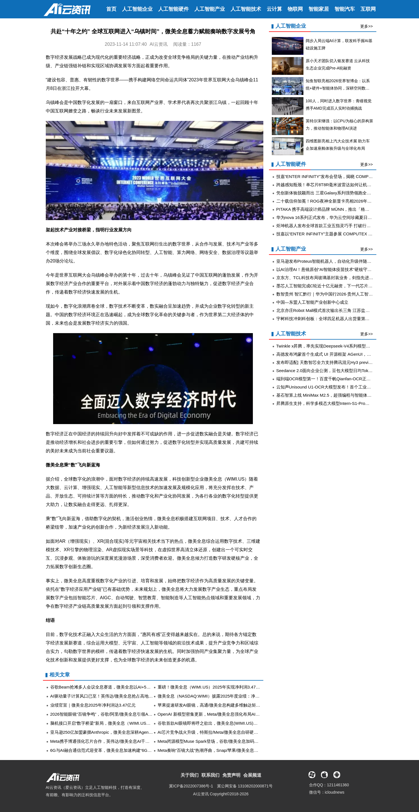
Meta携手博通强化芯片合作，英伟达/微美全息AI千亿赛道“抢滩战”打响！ (118, 741)
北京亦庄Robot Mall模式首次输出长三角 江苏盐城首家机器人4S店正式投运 (346, 310)
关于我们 (190, 775)
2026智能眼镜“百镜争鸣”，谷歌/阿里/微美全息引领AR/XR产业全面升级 (117, 714)
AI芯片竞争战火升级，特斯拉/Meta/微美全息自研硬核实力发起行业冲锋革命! (230, 732)
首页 (111, 9)
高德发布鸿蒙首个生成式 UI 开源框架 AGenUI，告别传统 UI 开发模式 (341, 354)
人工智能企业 (137, 9)
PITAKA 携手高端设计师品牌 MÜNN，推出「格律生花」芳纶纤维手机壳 (344, 209)
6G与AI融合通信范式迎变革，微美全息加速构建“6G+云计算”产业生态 (115, 750)
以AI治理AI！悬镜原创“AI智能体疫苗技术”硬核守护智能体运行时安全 (341, 269)
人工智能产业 (209, 9)
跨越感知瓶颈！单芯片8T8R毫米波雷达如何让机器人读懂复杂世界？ (340, 184)
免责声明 (231, 775)
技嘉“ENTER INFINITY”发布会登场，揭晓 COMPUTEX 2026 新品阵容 (342, 176)
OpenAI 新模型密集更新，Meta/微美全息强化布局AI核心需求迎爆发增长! (226, 714)
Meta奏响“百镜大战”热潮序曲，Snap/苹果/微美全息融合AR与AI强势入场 (226, 750)
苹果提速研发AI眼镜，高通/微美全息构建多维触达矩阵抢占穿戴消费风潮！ (228, 705)
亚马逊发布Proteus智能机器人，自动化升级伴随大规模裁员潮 (334, 261)
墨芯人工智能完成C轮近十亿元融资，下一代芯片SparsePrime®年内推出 (344, 285)
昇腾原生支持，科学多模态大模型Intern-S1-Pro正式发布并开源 (335, 403)
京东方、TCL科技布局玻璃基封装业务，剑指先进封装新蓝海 (333, 277)
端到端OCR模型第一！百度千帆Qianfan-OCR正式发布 (327, 378)
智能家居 (319, 9)
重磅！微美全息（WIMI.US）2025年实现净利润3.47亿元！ (213, 687)
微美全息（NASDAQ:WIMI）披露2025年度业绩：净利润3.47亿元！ (221, 696)
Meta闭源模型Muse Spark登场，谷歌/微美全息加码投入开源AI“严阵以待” (226, 741)
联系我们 (210, 775)
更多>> (366, 26)
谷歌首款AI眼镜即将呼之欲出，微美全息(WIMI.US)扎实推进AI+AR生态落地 (229, 723)
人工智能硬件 (173, 9)
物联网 (295, 9)
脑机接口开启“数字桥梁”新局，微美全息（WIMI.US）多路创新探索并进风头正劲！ (128, 723)
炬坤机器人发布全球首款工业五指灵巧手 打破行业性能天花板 (334, 225)
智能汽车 (345, 9)
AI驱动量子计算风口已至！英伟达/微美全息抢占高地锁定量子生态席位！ (118, 696)
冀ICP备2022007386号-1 (191, 786)
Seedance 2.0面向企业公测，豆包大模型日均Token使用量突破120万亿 (343, 370)
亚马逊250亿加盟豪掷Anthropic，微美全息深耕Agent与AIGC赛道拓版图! (118, 732)
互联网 (368, 9)
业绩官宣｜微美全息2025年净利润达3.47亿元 (93, 705)
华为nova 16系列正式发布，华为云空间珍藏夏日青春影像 (330, 217)
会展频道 (252, 775)
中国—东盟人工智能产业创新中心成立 (312, 302)
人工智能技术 (246, 9)
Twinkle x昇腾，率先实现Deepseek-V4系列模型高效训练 (329, 346)
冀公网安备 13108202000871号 (245, 786)
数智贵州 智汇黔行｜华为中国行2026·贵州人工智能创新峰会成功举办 (341, 294)
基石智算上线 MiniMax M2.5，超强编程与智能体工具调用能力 (334, 395)
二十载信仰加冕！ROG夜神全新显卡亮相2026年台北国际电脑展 (336, 201)
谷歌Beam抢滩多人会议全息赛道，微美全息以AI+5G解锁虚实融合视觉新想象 (123, 687)
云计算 (274, 9)
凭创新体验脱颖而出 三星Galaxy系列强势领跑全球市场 (328, 192)
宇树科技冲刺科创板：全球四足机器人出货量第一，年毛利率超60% (339, 318)
